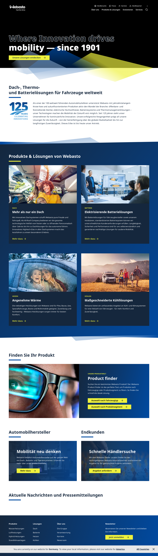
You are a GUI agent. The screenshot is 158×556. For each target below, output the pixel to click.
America (120, 549)
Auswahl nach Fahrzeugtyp (104, 400)
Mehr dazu (17, 239)
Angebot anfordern (102, 470)
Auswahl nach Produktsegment (106, 406)
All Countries (143, 549)
